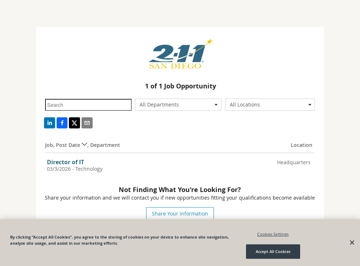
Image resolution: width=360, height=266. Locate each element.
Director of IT (65, 162)
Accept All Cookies (273, 251)
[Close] (352, 242)
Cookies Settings (273, 234)
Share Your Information (180, 213)
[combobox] (178, 105)
